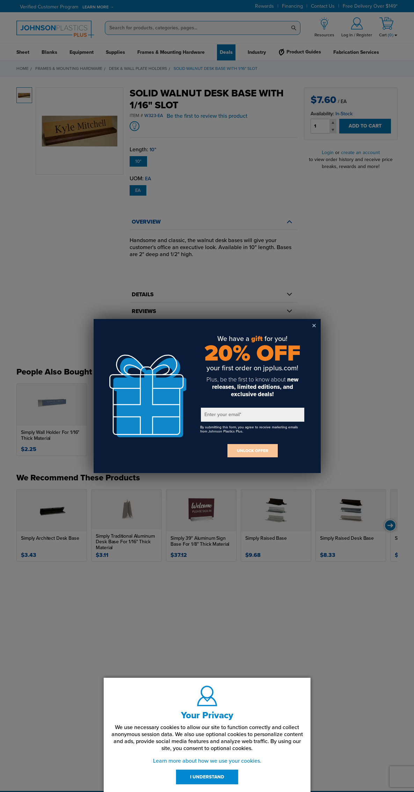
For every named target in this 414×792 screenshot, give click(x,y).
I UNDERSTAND (207, 777)
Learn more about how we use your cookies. (207, 760)
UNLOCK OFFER (252, 450)
